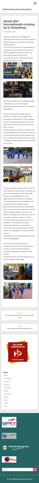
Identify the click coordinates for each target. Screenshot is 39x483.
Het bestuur (7, 378)
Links (5, 406)
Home (6, 375)
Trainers (6, 381)
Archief (6, 403)
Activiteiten (7, 388)
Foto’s (6, 400)
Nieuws (6, 391)
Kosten (6, 397)
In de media (7, 394)
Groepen (6, 385)
